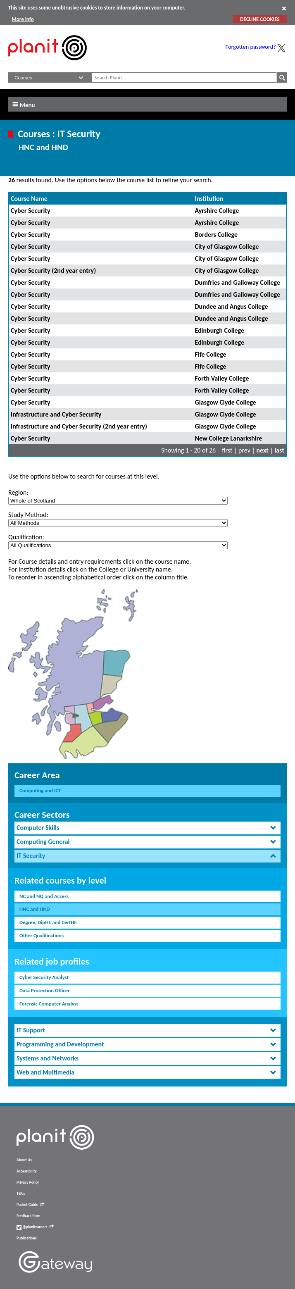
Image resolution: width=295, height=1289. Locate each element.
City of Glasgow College (227, 246)
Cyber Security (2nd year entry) (53, 270)
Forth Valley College (222, 378)
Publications (26, 1238)
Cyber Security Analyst (44, 977)
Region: (18, 492)
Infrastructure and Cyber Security (56, 414)
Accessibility (27, 1171)
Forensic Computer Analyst (48, 1004)
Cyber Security (30, 210)
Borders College (216, 234)
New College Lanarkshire (228, 438)
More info (22, 19)
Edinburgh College (219, 330)
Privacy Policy (28, 1182)
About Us (24, 1160)
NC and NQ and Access (44, 896)
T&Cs (21, 1193)
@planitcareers (35, 1227)
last (279, 450)
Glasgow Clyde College (225, 402)
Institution (209, 199)
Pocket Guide (30, 1204)
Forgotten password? (251, 46)
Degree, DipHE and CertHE (48, 922)
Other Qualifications (41, 935)
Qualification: (26, 537)
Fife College (210, 354)
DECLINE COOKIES (259, 19)
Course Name (29, 199)
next (263, 450)
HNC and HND (34, 909)
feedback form (28, 1215)
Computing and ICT (40, 790)
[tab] (147, 828)
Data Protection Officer (44, 990)
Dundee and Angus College (231, 306)
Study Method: (28, 515)
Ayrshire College (217, 210)
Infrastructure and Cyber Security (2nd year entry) (79, 426)
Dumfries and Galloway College (237, 282)
